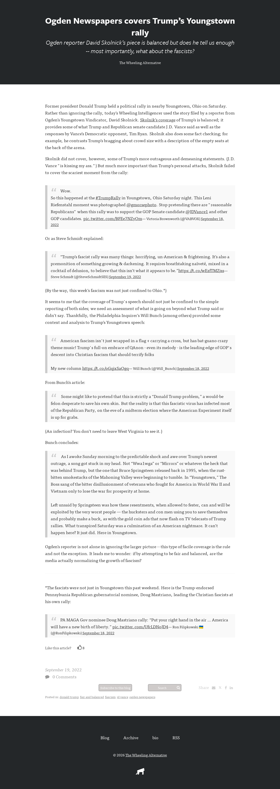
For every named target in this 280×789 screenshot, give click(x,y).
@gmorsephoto (141, 204)
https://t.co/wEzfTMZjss (201, 270)
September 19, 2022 (125, 276)
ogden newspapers (142, 696)
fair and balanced (92, 696)
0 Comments (64, 676)
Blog (105, 737)
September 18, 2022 (193, 368)
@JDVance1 (196, 211)
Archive (130, 737)
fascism (110, 696)
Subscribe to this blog (115, 687)
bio (155, 737)
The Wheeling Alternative (140, 62)
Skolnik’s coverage (157, 119)
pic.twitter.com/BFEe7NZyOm (112, 218)
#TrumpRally (108, 197)
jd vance (122, 696)
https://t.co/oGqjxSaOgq (105, 367)
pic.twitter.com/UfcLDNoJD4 (140, 626)
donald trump (69, 696)
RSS (176, 737)
